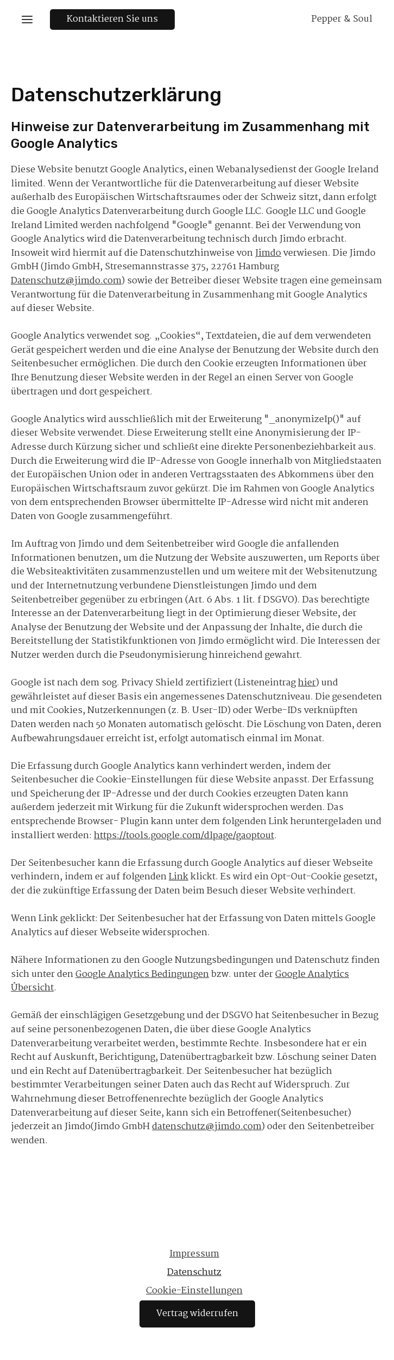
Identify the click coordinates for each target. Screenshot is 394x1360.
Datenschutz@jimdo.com (66, 281)
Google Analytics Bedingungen (142, 974)
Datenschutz (194, 1272)
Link (178, 877)
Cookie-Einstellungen (194, 1291)
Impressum (194, 1254)
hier (307, 683)
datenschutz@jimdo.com (207, 1126)
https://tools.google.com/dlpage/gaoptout (184, 835)
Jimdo (268, 253)
